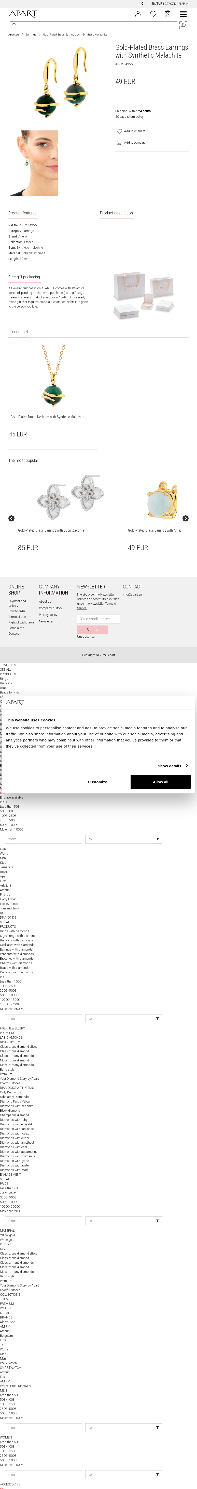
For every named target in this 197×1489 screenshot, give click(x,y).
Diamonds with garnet (15, 1149)
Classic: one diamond (14, 1040)
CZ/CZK (170, 4)
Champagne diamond (14, 1104)
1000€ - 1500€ (10, 988)
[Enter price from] (43, 827)
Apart (3, 865)
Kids (3, 851)
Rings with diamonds (14, 920)
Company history (50, 597)
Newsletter (46, 610)
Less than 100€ (10, 970)
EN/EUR (156, 4)
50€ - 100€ (7, 800)
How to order (16, 600)
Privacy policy (48, 603)
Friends (5, 883)
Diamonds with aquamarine (18, 1140)
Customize (97, 782)
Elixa (3, 869)
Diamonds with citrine (15, 1126)
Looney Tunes (9, 892)
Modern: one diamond (14, 1049)
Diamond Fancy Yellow (15, 1090)
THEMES (6, 1288)
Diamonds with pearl (14, 1158)
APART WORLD (10, 1486)
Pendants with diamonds (17, 942)
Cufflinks (6, 690)
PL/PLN (183, 4)
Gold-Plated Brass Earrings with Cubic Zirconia (31, 524)
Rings (4, 667)
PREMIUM (7, 1021)
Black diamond (10, 1099)
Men (3, 847)
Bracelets (6, 672)
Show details (169, 766)
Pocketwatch (8, 1351)
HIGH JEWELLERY (12, 1017)
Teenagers (6, 856)
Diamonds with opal (13, 1136)
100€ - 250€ (8, 804)
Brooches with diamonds (17, 947)
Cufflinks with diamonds (16, 961)
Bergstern (6, 1324)
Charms (5, 685)
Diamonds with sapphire (16, 1094)
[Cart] (167, 14)
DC (2, 901)
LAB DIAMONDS (11, 1026)
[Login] (138, 13)
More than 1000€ (11, 818)
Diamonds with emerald (16, 1113)
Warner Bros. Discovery (15, 1374)
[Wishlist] (153, 13)
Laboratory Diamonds (14, 1085)
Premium (6, 1062)
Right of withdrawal (21, 611)
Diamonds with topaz (14, 1122)
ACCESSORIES (10, 1473)
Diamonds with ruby (13, 1108)
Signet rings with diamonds (18, 924)
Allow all (160, 782)
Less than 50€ (9, 795)
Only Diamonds (10, 1081)
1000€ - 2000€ (10, 1195)
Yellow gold (7, 1224)
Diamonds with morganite (17, 1145)
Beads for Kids (10, 681)
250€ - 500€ (8, 809)
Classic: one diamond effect (18, 1035)
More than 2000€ (11, 1200)
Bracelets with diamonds (16, 929)
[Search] (14, 25)
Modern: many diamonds (17, 1053)
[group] (36, 512)
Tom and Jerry (9, 897)
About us (45, 590)
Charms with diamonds (16, 952)
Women (5, 842)
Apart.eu (13, 34)
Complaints (16, 616)
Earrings (31, 34)
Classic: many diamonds (17, 1044)
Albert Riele (7, 1310)
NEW (3, 1482)
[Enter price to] (119, 827)
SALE (3, 1477)
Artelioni (23, 236)
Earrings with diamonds (16, 938)
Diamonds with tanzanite (17, 1117)
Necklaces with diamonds (17, 933)
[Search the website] (93, 25)
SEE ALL (5, 658)
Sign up (93, 618)
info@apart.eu (132, 583)
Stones (28, 242)
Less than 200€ (10, 1177)
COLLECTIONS (10, 1283)
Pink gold (6, 1233)
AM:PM (5, 1315)
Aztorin (5, 879)
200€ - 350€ (8, 1181)
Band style (7, 1058)
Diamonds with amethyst (17, 1131)
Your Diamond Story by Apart (19, 1067)
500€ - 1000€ (9, 813)
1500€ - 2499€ (10, 993)
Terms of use (17, 605)
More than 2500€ (11, 997)
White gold (7, 1228)
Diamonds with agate (14, 1154)
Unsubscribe (85, 625)
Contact (13, 622)
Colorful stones (10, 1072)
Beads (4, 676)
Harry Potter (8, 888)
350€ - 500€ (8, 1186)
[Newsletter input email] (98, 607)
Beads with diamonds (15, 956)
